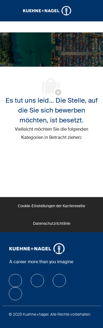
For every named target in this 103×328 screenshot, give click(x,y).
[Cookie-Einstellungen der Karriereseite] (51, 206)
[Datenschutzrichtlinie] (51, 223)
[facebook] (15, 280)
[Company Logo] (47, 10)
